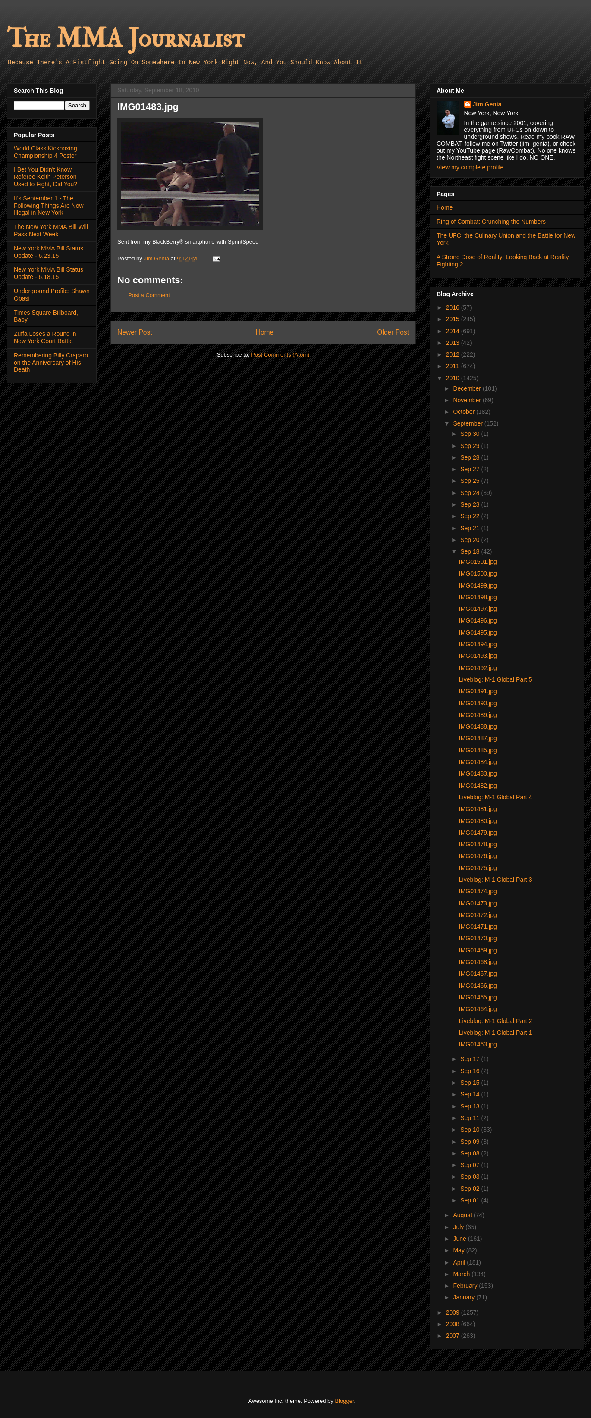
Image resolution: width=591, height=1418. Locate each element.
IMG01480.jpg (478, 820)
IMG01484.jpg (478, 761)
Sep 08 (470, 1153)
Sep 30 (470, 433)
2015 (453, 319)
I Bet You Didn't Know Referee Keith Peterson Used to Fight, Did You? (45, 177)
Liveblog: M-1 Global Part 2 (495, 1020)
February (466, 1285)
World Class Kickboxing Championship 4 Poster (45, 152)
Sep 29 (470, 445)
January (464, 1297)
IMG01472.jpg (478, 914)
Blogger (344, 1401)
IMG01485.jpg (478, 750)
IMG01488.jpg (478, 726)
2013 (453, 342)
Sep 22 (470, 516)
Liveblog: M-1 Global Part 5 (495, 679)
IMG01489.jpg (478, 714)
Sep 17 (470, 1058)
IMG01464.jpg (478, 1008)
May (459, 1250)
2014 (453, 331)
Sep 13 (470, 1106)
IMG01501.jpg (478, 561)
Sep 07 (470, 1164)
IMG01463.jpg (478, 1044)
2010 (453, 378)
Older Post (393, 332)
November (467, 400)
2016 (453, 307)
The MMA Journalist (125, 38)
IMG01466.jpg (478, 985)
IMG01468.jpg (478, 961)
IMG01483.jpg (478, 773)
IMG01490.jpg (478, 703)
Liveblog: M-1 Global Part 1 (495, 1032)
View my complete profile (470, 167)
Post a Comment (149, 295)
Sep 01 (470, 1200)
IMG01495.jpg (478, 632)
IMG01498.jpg (478, 597)
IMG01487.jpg (478, 738)
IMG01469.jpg (478, 950)
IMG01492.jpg (478, 667)
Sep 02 (470, 1188)
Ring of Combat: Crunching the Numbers (491, 221)
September (468, 423)
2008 (453, 1324)
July (459, 1227)
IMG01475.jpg (478, 867)
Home (265, 332)
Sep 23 (470, 504)
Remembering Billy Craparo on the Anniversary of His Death (51, 362)
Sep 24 (470, 492)
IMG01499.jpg (478, 585)
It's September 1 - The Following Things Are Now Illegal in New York (49, 205)
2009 (453, 1312)
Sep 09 (470, 1141)
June (460, 1238)
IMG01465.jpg (478, 997)
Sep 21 (470, 528)
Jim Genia (487, 104)
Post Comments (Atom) (280, 354)
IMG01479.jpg (478, 832)
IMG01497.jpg (478, 608)
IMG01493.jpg (478, 655)
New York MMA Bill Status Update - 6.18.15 (48, 273)
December (467, 388)
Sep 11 (470, 1117)
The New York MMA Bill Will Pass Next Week (51, 230)
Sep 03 (470, 1176)
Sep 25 (470, 480)
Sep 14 (470, 1094)
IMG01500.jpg (478, 573)
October (464, 411)
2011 (453, 366)
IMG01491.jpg (478, 691)
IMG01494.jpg (478, 644)
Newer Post (134, 332)
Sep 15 (470, 1082)
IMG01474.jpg (478, 891)
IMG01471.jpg (478, 926)
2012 (453, 354)
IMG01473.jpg (478, 903)
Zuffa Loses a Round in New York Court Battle (45, 337)
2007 (453, 1335)
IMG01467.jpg (478, 973)
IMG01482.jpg (478, 785)
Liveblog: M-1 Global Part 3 (495, 879)
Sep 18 (470, 551)
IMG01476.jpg (478, 855)
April (460, 1262)
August (463, 1214)
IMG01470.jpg (478, 938)
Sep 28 (470, 457)
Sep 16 (470, 1070)
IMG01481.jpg (478, 808)
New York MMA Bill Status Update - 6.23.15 (48, 252)
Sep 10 (470, 1129)
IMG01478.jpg (478, 844)
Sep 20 (470, 539)
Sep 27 (470, 469)
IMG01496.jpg (478, 620)
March (462, 1274)
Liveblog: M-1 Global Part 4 (495, 797)
